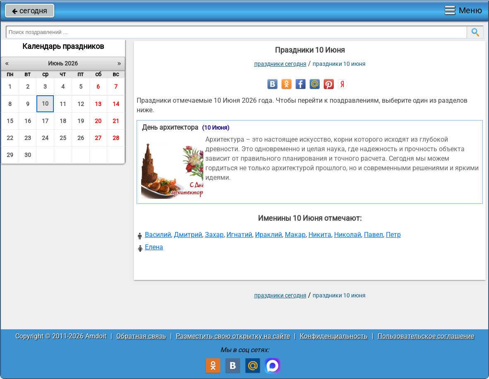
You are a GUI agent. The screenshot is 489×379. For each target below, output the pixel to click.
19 (80, 121)
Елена (154, 247)
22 (10, 138)
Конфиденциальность (334, 336)
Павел (373, 235)
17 (45, 121)
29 (10, 155)
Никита (319, 235)
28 (116, 138)
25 (63, 138)
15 (10, 121)
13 (98, 104)
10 (45, 103)
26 (80, 138)
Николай (347, 235)
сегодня (29, 10)
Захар (214, 235)
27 (98, 138)
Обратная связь (141, 336)
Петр (393, 235)
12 (80, 104)
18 (63, 121)
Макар (295, 235)
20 (98, 121)
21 (116, 121)
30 (27, 155)
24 (45, 138)
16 (27, 121)
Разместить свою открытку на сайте (233, 336)
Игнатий (239, 235)
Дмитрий (188, 235)
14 (116, 104)
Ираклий (268, 235)
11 (63, 104)
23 (27, 138)
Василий (158, 235)
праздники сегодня (280, 63)
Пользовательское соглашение (426, 336)
